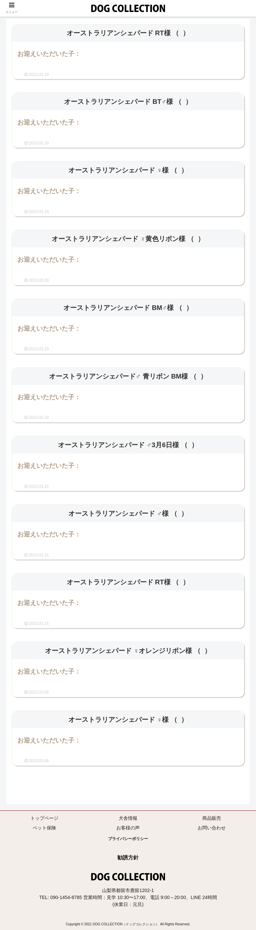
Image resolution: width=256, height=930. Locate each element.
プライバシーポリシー (128, 838)
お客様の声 (128, 827)
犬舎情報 (128, 818)
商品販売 (211, 818)
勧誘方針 (128, 857)
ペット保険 (44, 827)
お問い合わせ (212, 827)
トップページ (44, 818)
